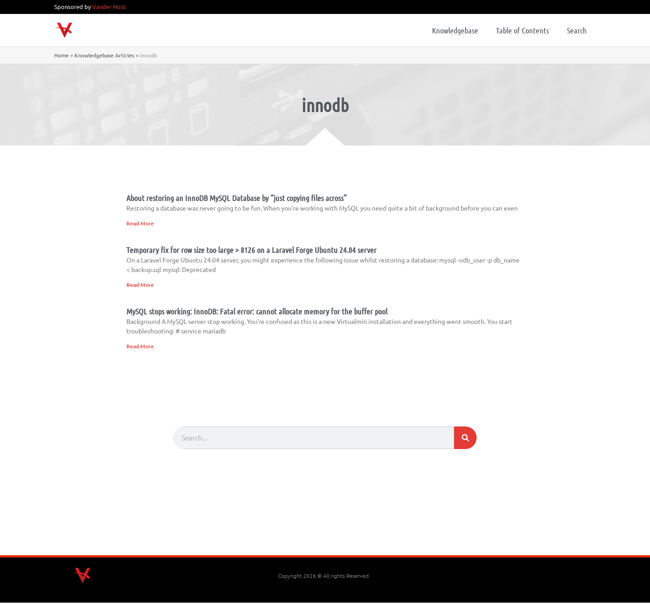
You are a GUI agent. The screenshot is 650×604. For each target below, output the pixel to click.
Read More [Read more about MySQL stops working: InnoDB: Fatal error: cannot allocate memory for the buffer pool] (140, 347)
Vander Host (108, 6)
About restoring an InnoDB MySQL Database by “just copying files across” (236, 198)
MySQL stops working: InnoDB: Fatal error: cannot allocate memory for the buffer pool (256, 312)
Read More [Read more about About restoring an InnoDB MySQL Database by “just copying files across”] (140, 223)
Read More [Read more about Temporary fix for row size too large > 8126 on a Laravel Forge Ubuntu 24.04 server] (140, 285)
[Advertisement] (325, 531)
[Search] (465, 439)
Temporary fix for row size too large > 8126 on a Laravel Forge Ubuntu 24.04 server (251, 250)
